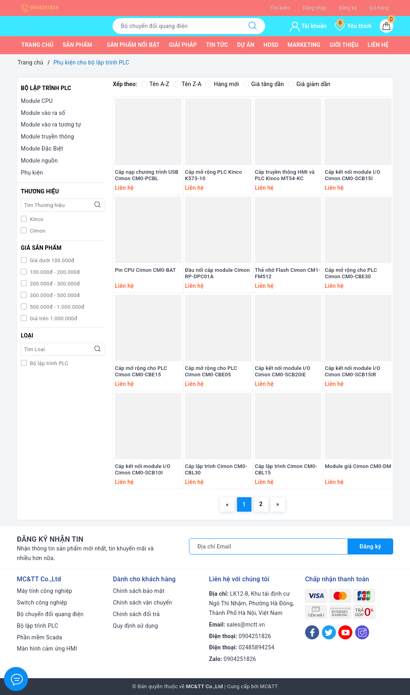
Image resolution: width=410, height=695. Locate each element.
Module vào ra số (43, 113)
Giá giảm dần (309, 84)
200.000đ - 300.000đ (54, 284)
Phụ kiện (32, 172)
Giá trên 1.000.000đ (52, 318)
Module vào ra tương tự (51, 124)
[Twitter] (329, 632)
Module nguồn (39, 160)
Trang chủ (37, 45)
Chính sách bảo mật (138, 591)
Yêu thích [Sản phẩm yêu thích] (353, 26)
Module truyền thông (47, 136)
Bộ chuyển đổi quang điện (50, 614)
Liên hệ (378, 45)
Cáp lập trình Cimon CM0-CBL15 (286, 469)
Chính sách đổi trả (136, 614)
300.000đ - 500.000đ (54, 295)
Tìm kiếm (280, 8)
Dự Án (245, 45)
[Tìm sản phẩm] (177, 26)
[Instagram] (362, 632)
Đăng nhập (315, 8)
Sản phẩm (80, 46)
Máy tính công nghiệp (44, 591)
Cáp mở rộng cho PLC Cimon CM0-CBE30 (351, 273)
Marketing (303, 45)
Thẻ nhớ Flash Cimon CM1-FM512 (288, 273)
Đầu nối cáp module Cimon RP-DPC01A (217, 273)
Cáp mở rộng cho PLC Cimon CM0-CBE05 (211, 371)
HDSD (271, 45)
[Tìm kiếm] (252, 26)
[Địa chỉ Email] (268, 546)
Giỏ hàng (379, 8)
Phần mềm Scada (39, 637)
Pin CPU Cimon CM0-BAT (145, 270)
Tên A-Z (155, 84)
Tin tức (217, 45)
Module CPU (37, 101)
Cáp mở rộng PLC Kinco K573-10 (213, 175)
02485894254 (256, 647)
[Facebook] (312, 632)
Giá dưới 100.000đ (51, 260)
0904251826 (39, 7)
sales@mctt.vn (246, 624)
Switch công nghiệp (42, 602)
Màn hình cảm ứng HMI (47, 648)
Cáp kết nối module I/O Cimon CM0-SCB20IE (282, 371)
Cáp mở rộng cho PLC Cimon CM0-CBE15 (141, 371)
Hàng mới (222, 84)
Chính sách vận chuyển (142, 602)
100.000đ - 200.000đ (54, 272)
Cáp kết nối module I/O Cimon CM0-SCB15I (352, 175)
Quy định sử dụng (135, 626)
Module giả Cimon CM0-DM (358, 466)
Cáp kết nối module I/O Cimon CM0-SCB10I (142, 469)
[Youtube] (345, 632)
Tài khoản (308, 26)
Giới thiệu (344, 45)
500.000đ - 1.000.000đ (56, 307)
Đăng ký (347, 8)
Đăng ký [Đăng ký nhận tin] (370, 546)
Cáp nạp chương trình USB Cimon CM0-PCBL (147, 175)
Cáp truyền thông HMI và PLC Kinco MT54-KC (285, 175)
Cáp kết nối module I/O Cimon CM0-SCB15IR (352, 371)
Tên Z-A (187, 84)
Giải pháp (183, 45)
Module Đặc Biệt (42, 148)
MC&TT (269, 686)
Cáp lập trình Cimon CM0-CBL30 (216, 469)
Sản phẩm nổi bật (133, 45)
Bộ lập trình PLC (48, 363)
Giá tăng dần (263, 84)
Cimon (36, 231)
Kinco (35, 219)
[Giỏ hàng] (386, 26)
